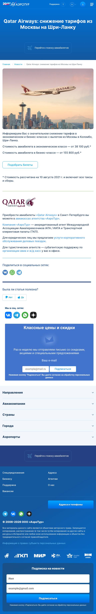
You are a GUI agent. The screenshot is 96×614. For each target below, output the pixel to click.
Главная (6, 64)
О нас (51, 485)
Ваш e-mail (49, 360)
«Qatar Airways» (46, 215)
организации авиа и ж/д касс (21, 250)
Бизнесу (7, 479)
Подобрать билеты (20, 164)
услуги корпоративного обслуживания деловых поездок (43, 239)
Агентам (53, 479)
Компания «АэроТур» (16, 224)
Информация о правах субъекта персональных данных (34, 543)
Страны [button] (48, 415)
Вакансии (8, 491)
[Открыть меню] (92, 4)
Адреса (52, 472)
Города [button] (48, 426)
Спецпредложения (13, 472)
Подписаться (63, 369)
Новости (18, 64)
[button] (57, 4)
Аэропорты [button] (48, 437)
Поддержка (9, 485)
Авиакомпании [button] (48, 404)
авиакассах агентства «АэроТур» (38, 218)
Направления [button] (48, 392)
